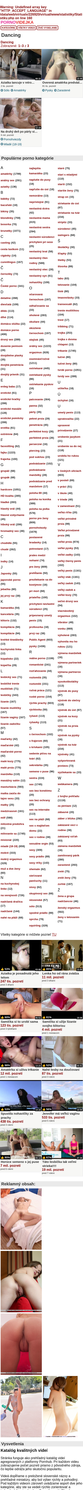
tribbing (63, 326)
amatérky (20, 90)
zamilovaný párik (68, 855)
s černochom (37, 734)
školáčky (63, 247)
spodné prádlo (38, 912)
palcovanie (36, 399)
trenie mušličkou (68, 310)
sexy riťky (35, 862)
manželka (7, 774)
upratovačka (66, 418)
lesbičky (6, 695)
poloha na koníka (40, 499)
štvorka (62, 266)
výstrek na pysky (68, 735)
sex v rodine (37, 837)
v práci (62, 486)
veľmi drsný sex (68, 601)
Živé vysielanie (47, 28)
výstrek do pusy (68, 690)
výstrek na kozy (68, 716)
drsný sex (7, 339)
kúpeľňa (6, 665)
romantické (36, 664)
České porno (9, 285)
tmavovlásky (66, 297)
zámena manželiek (69, 846)
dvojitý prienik (10, 374)
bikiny (4, 211)
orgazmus (35, 352)
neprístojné (36, 202)
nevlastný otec (38, 269)
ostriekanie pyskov (41, 384)
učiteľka (63, 388)
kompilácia (7, 627)
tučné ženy (64, 363)
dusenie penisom (11, 346)
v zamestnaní (66, 506)
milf (3, 817)
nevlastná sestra (39, 227)
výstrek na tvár (67, 744)
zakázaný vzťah (67, 836)
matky (4, 804)
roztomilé (35, 683)
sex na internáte (39, 809)
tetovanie (63, 284)
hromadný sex (10, 530)
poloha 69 (35, 492)
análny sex (7, 180)
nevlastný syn (38, 275)
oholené (34, 315)
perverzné (35, 444)
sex (31, 784)
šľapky (62, 253)
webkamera (65, 784)
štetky (61, 260)
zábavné (63, 812)
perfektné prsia (38, 437)
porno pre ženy (38, 518)
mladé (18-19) (13, 144)
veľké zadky (65, 554)
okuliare (34, 321)
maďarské (7, 745)
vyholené (63, 635)
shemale (34, 869)
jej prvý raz (8, 595)
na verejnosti (9, 895)
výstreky (63, 754)
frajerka (5, 459)
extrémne (7, 434)
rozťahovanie (37, 670)
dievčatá (6, 304)
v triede (62, 499)
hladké (5, 502)
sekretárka (36, 765)
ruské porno (37, 696)
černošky (6, 273)
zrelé (61, 871)
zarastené (63, 90)
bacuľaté (6, 205)
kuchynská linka (11, 649)
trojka (61, 332)
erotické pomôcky (12, 418)
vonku (61, 628)
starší (61, 184)
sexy (32, 849)
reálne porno (37, 658)
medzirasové (9, 811)
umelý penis (65, 412)
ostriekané (36, 368)
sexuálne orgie (38, 843)
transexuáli (65, 304)
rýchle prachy (38, 703)
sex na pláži (36, 819)
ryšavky (34, 722)
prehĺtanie (35, 573)
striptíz (62, 222)
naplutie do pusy (39, 179)
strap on (63, 196)
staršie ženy (65, 190)
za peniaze (64, 805)
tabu (60, 278)
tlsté (60, 291)
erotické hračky (10, 399)
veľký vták (64, 576)
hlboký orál (8, 524)
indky (4, 561)
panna (33, 405)
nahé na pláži (9, 917)
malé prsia (7, 767)
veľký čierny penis (69, 561)
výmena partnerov (69, 671)
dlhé (3, 317)
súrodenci (64, 228)
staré (61, 168)
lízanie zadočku (10, 723)
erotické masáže (11, 408)
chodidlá (6, 543)
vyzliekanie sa (67, 772)
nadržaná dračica (11, 901)
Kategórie (8, 28)
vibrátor (63, 622)
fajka (4, 452)
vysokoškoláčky (68, 681)
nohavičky (35, 282)
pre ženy (34, 566)
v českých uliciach (69, 470)
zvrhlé (61, 884)
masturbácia (8, 786)
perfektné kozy (38, 431)
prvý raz (34, 633)
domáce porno (10, 330)
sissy (32, 887)
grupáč (5, 470)
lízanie (5, 701)
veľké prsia (65, 541)
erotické (6, 392)
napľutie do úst (39, 189)
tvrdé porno (65, 369)
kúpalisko (7, 658)
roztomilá (35, 677)
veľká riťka (64, 512)
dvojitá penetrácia (12, 364)
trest (60, 319)
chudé (4, 549)
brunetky (6, 230)
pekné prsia (36, 418)
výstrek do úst (67, 709)
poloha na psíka (39, 508)
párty (32, 412)
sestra (33, 778)
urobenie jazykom (69, 436)
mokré (5, 852)
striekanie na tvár (69, 212)
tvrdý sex (63, 376)
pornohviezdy (12, 139)
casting (5, 242)
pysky (49, 90)
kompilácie (7, 633)
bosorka (6, 224)
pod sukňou (36, 457)
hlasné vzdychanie (12, 515)
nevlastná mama (39, 217)
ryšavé (33, 715)
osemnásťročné (39, 358)
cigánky (6, 255)
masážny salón (10, 780)
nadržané (6, 911)
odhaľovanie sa (39, 305)
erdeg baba (8, 386)
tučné (61, 357)
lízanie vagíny (9, 717)
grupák (5, 477)
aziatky (5, 186)
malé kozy (7, 761)
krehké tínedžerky (12, 639)
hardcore (6, 489)
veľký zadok (65, 583)
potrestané (36, 548)
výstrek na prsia (68, 725)
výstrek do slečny (69, 700)
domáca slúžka (10, 323)
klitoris (5, 620)
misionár (6, 839)
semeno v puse (39, 771)
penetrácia (36, 424)
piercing (34, 450)
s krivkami (35, 747)
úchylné (63, 400)
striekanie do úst (68, 203)
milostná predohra (12, 824)
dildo (4, 310)
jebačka (6, 589)
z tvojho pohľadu (68, 796)
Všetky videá (26, 28)
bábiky (5, 198)
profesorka (36, 627)
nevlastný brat (38, 251)
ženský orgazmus (69, 907)
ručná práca (36, 690)
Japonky (6, 573)
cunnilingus (8, 262)
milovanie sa (9, 833)
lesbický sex (8, 677)
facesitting (7, 446)
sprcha (33, 919)
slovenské (35, 900)
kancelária (7, 614)
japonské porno (11, 579)
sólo (6, 90)
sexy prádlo (36, 856)
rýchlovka (35, 709)
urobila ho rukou (68, 455)
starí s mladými (67, 174)
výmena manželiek (69, 653)
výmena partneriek (69, 662)
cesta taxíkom (9, 249)
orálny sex (35, 346)
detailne (6, 298)
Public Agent (37, 639)
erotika (5, 427)
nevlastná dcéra (39, 208)
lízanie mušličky (11, 707)
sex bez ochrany (39, 800)
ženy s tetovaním (68, 917)
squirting (35, 925)
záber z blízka (66, 818)
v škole (62, 493)
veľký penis (65, 570)
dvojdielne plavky (12, 355)
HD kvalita (7, 495)
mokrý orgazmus (11, 859)
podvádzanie (37, 463)
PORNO (17, 22)
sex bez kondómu (40, 790)
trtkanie (62, 350)
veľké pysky (65, 548)
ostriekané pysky (40, 374)
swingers (63, 235)
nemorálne (36, 195)
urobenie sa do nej (69, 446)
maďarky (6, 739)
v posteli (63, 480)
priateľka (35, 597)
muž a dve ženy (10, 868)
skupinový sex (38, 893)
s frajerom (35, 740)
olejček (33, 339)
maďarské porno (11, 751)
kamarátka (7, 607)
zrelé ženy (64, 877)
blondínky (7, 217)
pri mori (34, 591)
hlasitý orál (8, 508)
